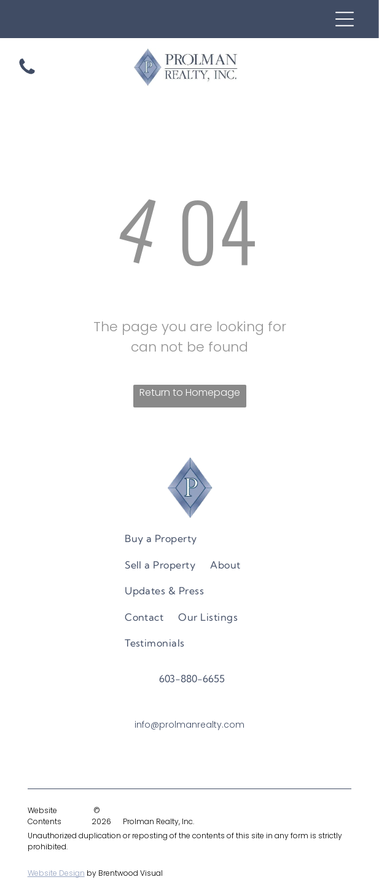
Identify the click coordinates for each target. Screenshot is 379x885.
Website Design (56, 873)
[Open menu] (344, 19)
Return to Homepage (189, 392)
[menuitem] (161, 538)
